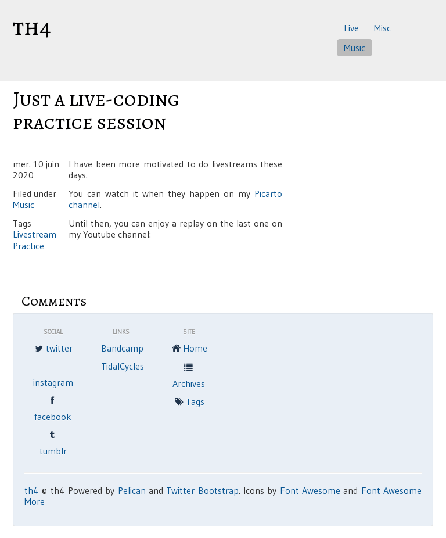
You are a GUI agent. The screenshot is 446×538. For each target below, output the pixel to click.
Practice (28, 246)
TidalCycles (122, 366)
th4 (32, 26)
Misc (382, 28)
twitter (53, 349)
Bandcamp (122, 348)
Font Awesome (310, 490)
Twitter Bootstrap (202, 490)
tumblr (53, 442)
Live (351, 28)
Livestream (34, 234)
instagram (53, 382)
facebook (52, 407)
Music (354, 47)
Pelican (132, 490)
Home (188, 349)
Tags (188, 402)
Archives (188, 374)
